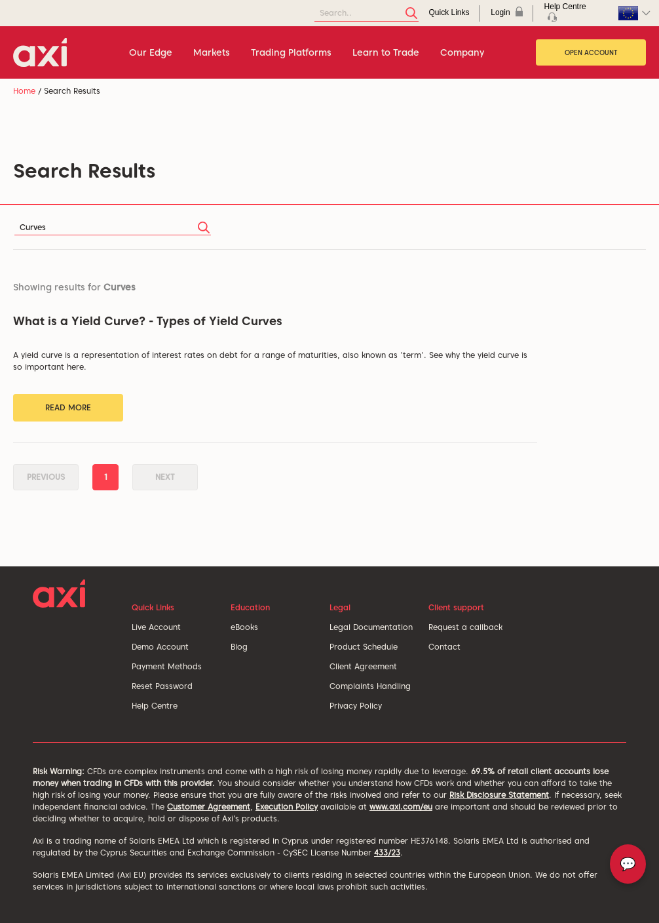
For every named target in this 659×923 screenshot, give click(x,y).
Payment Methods (167, 666)
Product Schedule (364, 647)
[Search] (366, 13)
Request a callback (465, 627)
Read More (68, 407)
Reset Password (162, 686)
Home (24, 91)
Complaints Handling (370, 686)
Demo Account (160, 647)
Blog (239, 647)
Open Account (591, 52)
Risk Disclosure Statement (499, 795)
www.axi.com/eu (400, 807)
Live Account (156, 627)
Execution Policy (286, 807)
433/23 (387, 852)
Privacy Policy (356, 706)
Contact (444, 647)
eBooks (244, 627)
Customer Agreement (208, 807)
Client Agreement (363, 666)
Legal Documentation (371, 627)
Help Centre (155, 706)
